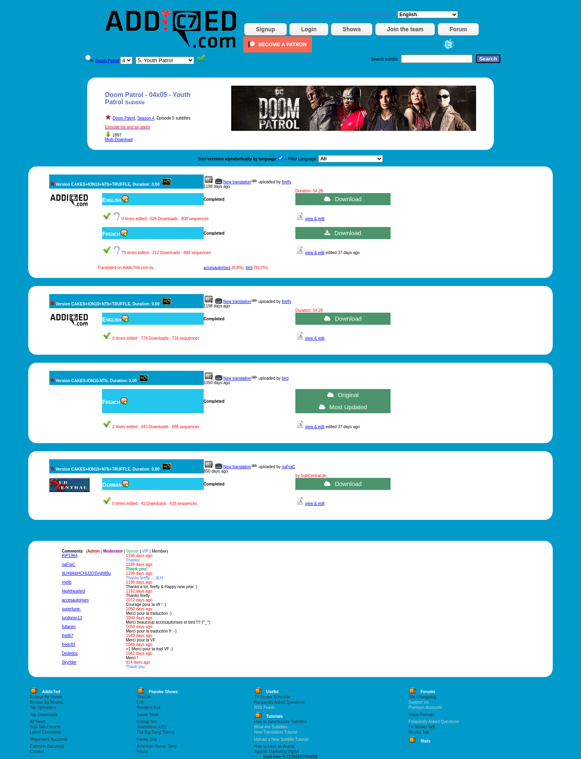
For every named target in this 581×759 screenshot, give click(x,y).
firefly (286, 182)
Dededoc (70, 653)
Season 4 (145, 118)
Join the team (405, 29)
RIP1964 (69, 555)
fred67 (67, 635)
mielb (66, 582)
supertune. (71, 609)
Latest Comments (45, 732)
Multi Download (118, 139)
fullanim (68, 626)
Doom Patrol (124, 118)
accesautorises (217, 267)
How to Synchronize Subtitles (280, 721)
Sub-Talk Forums (45, 727)
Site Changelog (422, 697)
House (142, 751)
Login (308, 29)
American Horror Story (157, 746)
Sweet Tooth (148, 715)
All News (38, 721)
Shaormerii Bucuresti (48, 739)
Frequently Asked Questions (279, 702)
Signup (265, 29)
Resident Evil (148, 707)
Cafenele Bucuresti (47, 746)
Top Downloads (43, 715)
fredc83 (68, 644)
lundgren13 (72, 618)
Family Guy (147, 739)
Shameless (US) (151, 727)
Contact (37, 751)
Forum (458, 29)
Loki (140, 702)
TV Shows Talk (421, 727)
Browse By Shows (46, 697)
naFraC (288, 467)
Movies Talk (418, 732)
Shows (352, 29)
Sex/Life (144, 697)
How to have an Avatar (274, 746)
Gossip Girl (147, 721)
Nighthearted (73, 591)
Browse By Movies (46, 702)
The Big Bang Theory (156, 732)
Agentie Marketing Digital (276, 751)
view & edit (314, 219)
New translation (237, 182)
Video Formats (421, 715)
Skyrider (69, 662)
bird (249, 267)
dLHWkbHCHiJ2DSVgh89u (86, 573)
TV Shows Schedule (272, 697)
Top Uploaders (43, 707)
